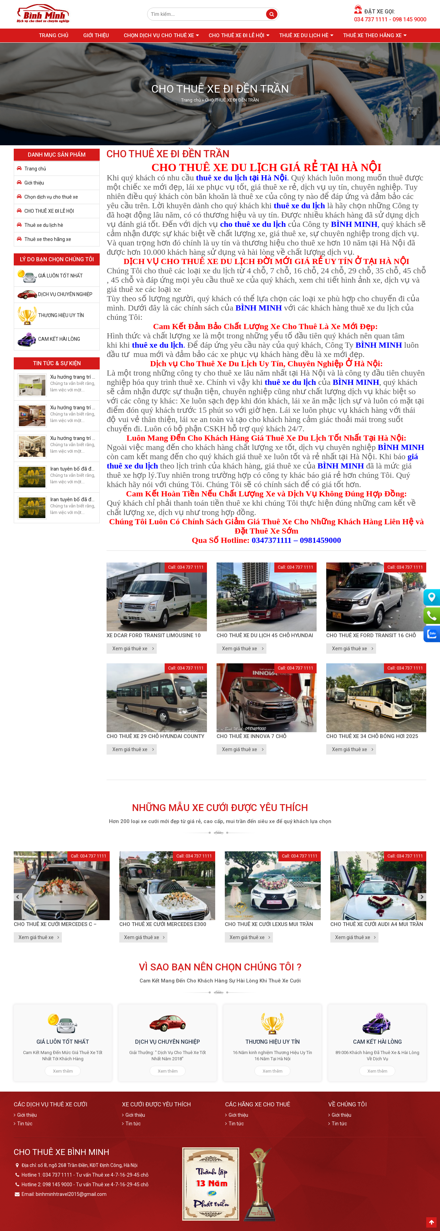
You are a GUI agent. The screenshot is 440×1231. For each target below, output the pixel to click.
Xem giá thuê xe (129, 648)
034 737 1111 (371, 19)
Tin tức (24, 1123)
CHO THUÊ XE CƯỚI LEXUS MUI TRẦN (269, 924)
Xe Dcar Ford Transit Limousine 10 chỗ (154, 636)
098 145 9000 (409, 19)
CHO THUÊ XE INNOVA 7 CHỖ (251, 736)
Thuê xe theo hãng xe (372, 35)
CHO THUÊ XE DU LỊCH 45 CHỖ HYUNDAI (265, 635)
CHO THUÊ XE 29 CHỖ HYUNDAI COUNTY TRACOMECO (155, 737)
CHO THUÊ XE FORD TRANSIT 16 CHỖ (371, 635)
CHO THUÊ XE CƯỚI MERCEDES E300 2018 (162, 925)
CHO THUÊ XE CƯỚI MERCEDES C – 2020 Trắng (55, 925)
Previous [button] (18, 897)
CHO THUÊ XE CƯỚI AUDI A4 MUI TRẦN (376, 924)
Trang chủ (53, 35)
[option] (61, 897)
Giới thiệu (96, 35)
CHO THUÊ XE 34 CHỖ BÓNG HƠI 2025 (372, 736)
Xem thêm (63, 1071)
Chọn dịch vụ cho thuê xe (159, 35)
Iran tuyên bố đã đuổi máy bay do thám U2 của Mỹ (73, 469)
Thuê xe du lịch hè (303, 35)
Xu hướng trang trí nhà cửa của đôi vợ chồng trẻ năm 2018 (73, 377)
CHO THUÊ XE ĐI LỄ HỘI (236, 35)
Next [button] (422, 897)
